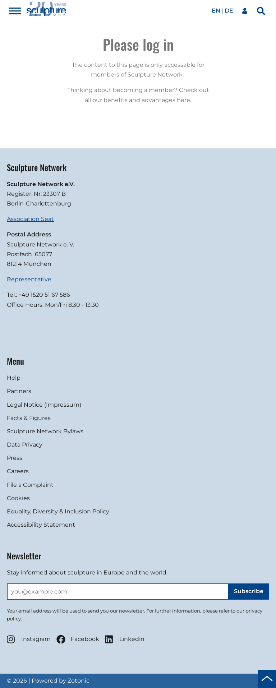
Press (14, 457)
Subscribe (248, 591)
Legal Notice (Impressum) (44, 404)
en (216, 10)
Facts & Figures (29, 418)
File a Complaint (30, 484)
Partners (19, 391)
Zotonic (78, 680)
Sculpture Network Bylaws (45, 431)
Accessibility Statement (41, 524)
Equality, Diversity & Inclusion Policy (58, 511)
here (183, 100)
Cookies (18, 498)
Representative (29, 279)
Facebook (77, 639)
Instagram (29, 639)
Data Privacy (24, 444)
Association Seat (30, 219)
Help (13, 377)
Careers (18, 471)
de (229, 10)
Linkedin (124, 639)
